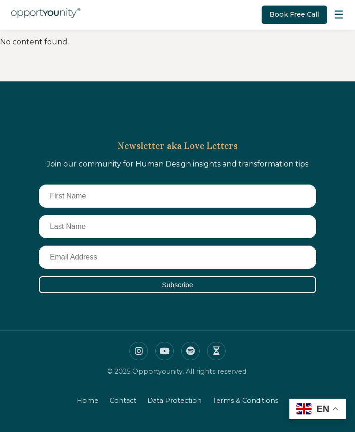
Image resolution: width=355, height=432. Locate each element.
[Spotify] (190, 351)
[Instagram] (138, 351)
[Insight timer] (216, 351)
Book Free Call (294, 14)
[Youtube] (164, 351)
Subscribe (177, 285)
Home (87, 400)
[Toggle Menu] (339, 14)
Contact (123, 400)
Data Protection (174, 400)
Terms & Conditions (245, 400)
